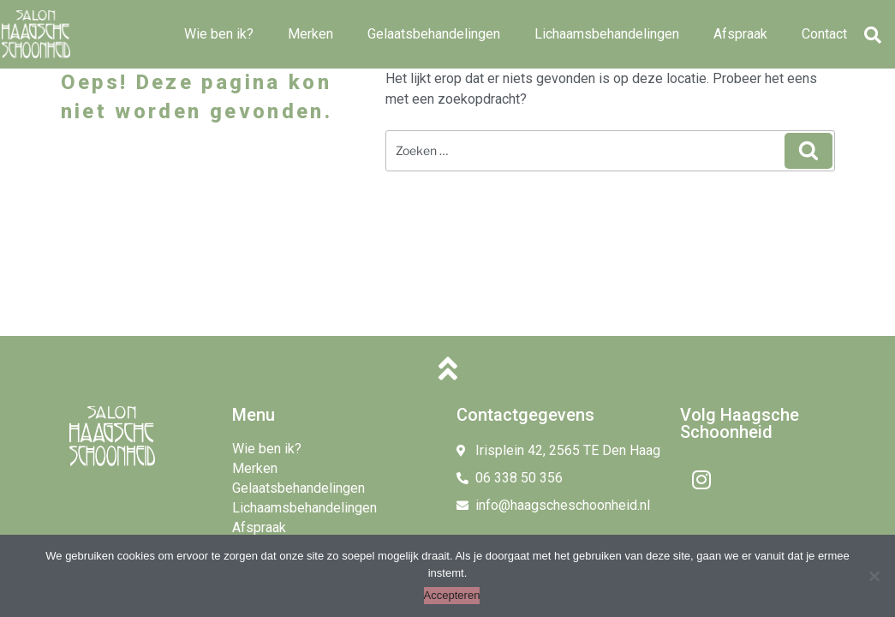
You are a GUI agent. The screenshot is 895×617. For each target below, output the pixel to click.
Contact (824, 34)
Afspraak (740, 34)
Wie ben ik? (219, 34)
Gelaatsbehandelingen (433, 34)
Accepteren (452, 595)
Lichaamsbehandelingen (606, 34)
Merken (310, 34)
